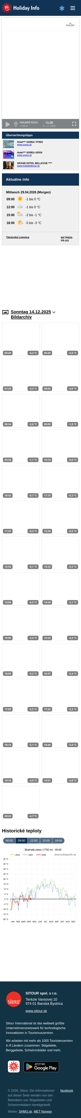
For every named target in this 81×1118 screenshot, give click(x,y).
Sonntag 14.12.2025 (33, 311)
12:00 (33, 840)
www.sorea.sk (24, 144)
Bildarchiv (21, 316)
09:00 (21, 840)
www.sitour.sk (36, 1011)
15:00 (46, 840)
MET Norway (43, 1111)
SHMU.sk (25, 1111)
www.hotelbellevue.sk (28, 165)
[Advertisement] (40, 274)
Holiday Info (16, 5)
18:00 (58, 840)
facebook (66, 1090)
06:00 (9, 840)
